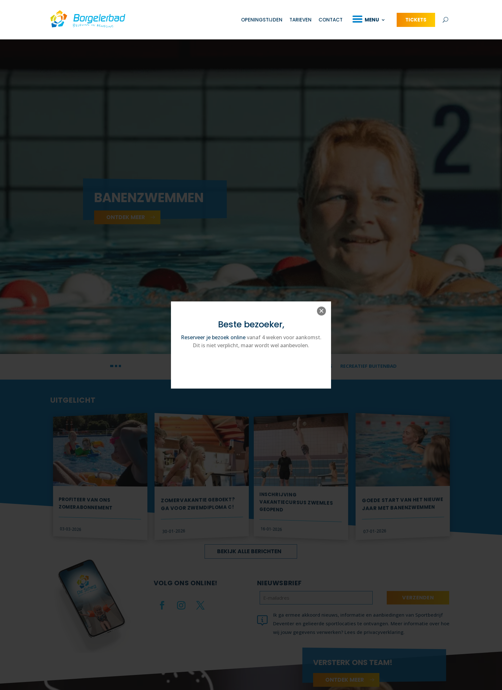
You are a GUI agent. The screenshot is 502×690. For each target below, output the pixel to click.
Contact (331, 19)
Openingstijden (261, 19)
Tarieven (300, 19)
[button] (111, 371)
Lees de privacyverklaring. (374, 637)
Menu (372, 19)
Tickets (415, 19)
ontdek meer (125, 222)
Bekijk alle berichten (249, 556)
